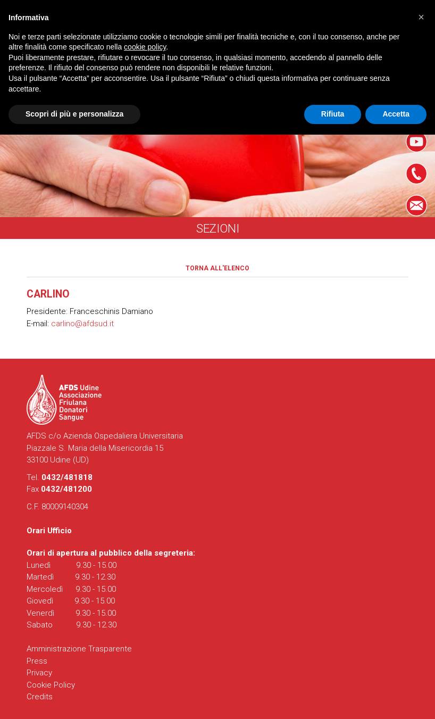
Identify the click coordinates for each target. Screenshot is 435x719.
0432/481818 (67, 477)
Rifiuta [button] (333, 114)
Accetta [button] (395, 114)
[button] (421, 17)
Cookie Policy (51, 685)
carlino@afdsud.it (82, 323)
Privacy (39, 672)
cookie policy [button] (145, 47)
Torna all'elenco (217, 268)
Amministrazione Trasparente (79, 649)
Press (37, 661)
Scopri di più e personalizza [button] (74, 114)
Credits (40, 696)
